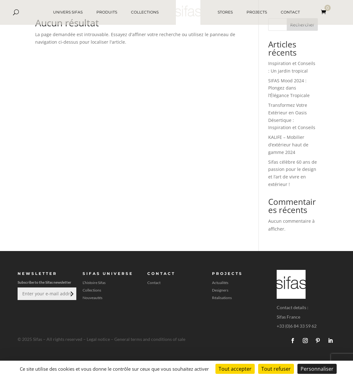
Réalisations (222, 298)
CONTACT (290, 12)
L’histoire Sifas (94, 283)
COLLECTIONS (145, 12)
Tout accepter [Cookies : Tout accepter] (235, 368)
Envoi (71, 293)
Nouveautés (92, 298)
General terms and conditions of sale (149, 339)
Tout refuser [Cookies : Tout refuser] (276, 368)
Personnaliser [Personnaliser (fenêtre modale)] (317, 368)
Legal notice (98, 339)
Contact (153, 283)
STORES (225, 12)
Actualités (220, 283)
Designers (220, 290)
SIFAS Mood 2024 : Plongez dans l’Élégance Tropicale (289, 88)
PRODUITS (106, 12)
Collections (92, 290)
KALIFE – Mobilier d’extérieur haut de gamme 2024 (288, 144)
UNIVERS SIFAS (68, 12)
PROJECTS (257, 12)
